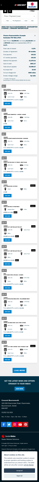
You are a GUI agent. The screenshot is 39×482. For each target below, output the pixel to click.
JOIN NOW (19, 389)
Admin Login (4, 445)
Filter (32, 11)
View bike (7, 103)
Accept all (19, 470)
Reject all (19, 476)
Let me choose (29, 465)
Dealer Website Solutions (10, 439)
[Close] (35, 35)
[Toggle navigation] (1, 5)
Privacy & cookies (13, 445)
